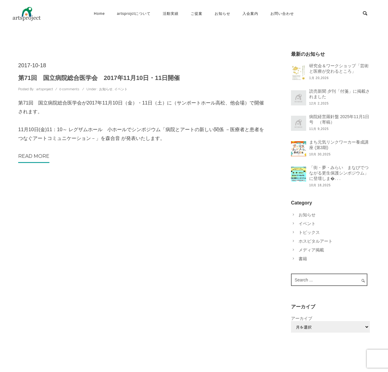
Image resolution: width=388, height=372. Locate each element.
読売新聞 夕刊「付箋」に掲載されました (339, 94)
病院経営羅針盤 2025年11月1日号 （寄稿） (339, 119)
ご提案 (196, 14)
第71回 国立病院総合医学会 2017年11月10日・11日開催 (99, 78)
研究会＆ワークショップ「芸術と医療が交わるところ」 (339, 68)
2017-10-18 (32, 65)
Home (99, 14)
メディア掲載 (311, 249)
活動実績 (171, 14)
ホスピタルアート (316, 241)
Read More (33, 156)
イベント (121, 89)
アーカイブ (301, 318)
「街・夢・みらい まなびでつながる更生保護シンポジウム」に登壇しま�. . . (339, 173)
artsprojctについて (134, 14)
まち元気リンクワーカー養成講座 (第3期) (339, 145)
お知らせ (222, 14)
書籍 (303, 258)
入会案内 (250, 14)
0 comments (69, 89)
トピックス (309, 232)
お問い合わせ (282, 14)
